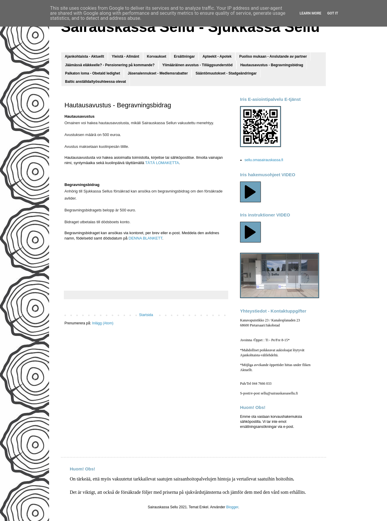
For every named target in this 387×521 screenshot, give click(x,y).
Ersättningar (184, 56)
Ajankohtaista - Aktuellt (84, 56)
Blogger (232, 507)
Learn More (310, 13)
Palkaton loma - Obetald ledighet (92, 73)
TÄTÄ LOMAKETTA (162, 163)
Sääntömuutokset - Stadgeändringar (226, 73)
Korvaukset (156, 56)
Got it (332, 13)
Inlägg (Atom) (102, 323)
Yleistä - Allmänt (125, 56)
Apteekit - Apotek (217, 56)
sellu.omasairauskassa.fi (263, 160)
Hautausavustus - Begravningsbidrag (271, 65)
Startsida (146, 315)
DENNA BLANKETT (145, 238)
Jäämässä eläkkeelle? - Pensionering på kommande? (110, 65)
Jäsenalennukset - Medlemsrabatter (158, 73)
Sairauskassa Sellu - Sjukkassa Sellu (190, 27)
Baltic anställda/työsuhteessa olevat (95, 82)
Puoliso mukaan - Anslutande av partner (273, 56)
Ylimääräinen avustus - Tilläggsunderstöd (197, 65)
